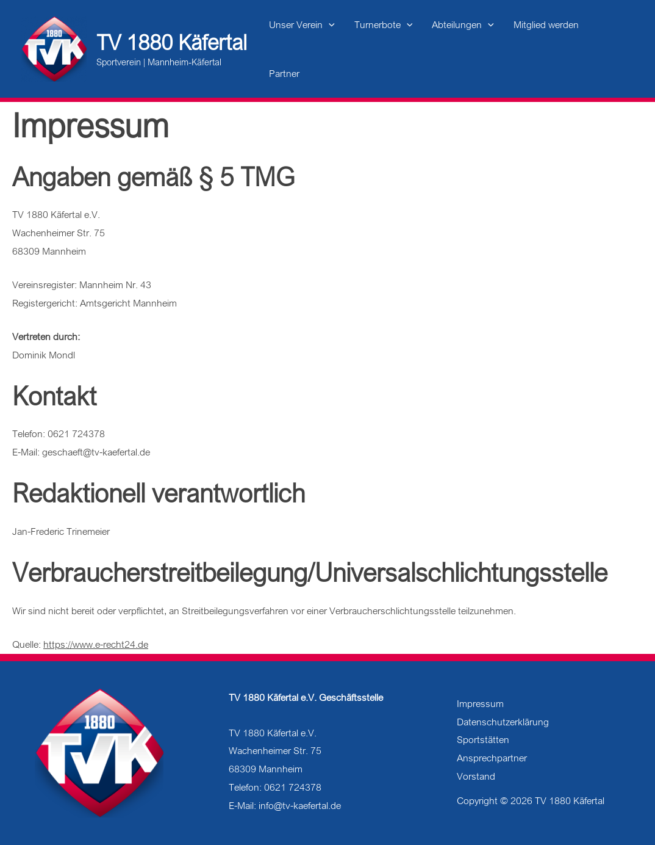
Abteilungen (463, 24)
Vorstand (476, 776)
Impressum (480, 703)
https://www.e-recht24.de (95, 644)
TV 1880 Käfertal (171, 42)
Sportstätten (483, 739)
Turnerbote (383, 24)
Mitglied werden (546, 24)
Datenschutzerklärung (503, 722)
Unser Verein (302, 24)
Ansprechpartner (492, 758)
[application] (329, 24)
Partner (284, 73)
